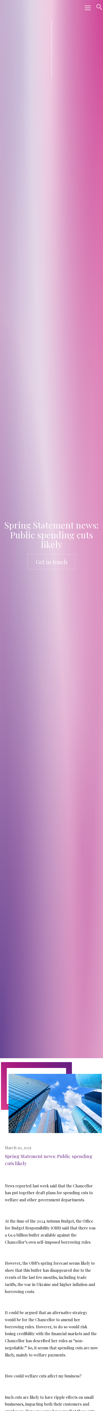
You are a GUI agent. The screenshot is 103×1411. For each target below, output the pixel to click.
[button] (87, 8)
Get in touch (51, 562)
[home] (41, 8)
